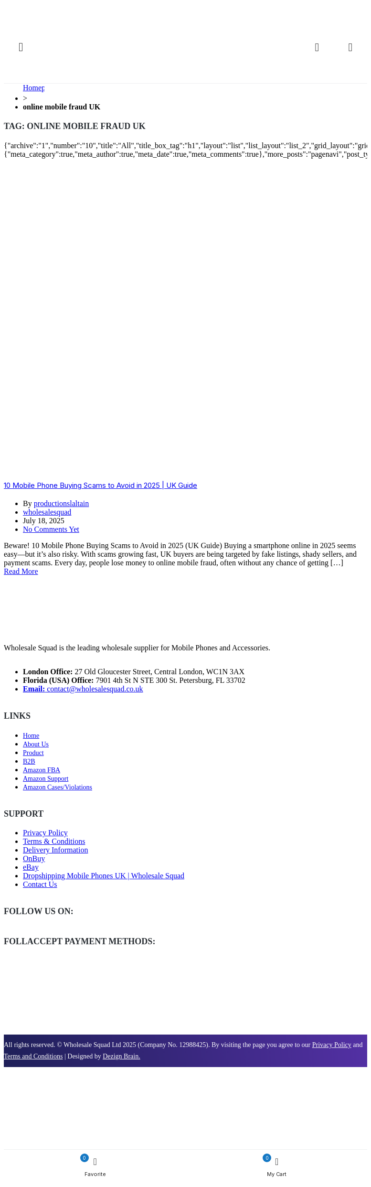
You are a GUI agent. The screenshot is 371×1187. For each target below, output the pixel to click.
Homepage (39, 88)
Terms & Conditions (54, 841)
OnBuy (34, 858)
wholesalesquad (47, 512)
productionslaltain (61, 503)
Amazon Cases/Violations (57, 787)
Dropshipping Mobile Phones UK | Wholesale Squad (103, 876)
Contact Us (40, 884)
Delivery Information (55, 850)
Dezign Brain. (121, 1056)
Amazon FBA (41, 770)
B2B (29, 761)
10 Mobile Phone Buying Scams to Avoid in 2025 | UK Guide (100, 485)
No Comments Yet (51, 529)
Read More (21, 571)
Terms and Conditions (33, 1056)
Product (33, 752)
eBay (31, 867)
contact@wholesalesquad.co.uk (83, 689)
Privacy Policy (45, 833)
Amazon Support (45, 778)
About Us (36, 744)
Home (31, 735)
